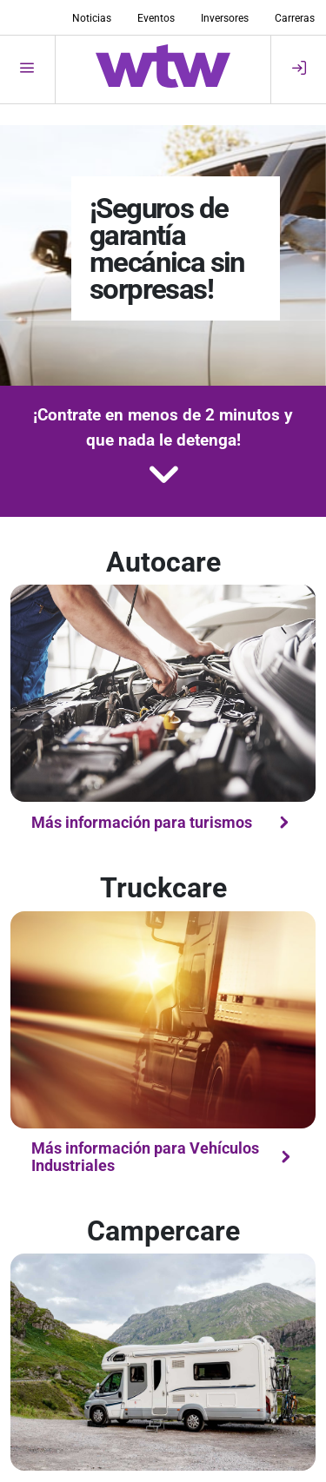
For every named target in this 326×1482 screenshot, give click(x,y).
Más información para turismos (163, 822)
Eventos (156, 18)
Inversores (225, 18)
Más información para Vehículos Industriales (163, 1156)
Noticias (91, 18)
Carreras (295, 18)
